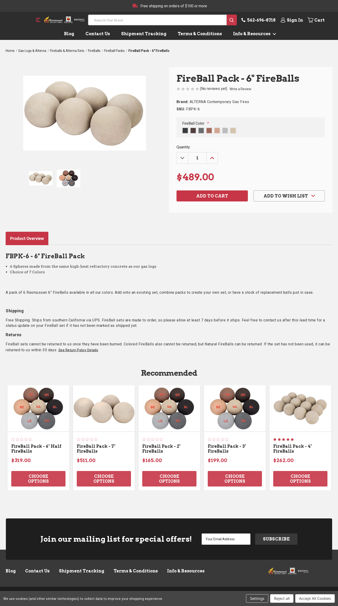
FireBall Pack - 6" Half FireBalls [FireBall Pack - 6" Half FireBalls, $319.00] (36, 449)
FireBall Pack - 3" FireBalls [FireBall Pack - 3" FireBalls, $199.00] (227, 449)
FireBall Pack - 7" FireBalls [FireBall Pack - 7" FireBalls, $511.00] (96, 449)
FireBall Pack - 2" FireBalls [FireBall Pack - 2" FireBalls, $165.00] (161, 449)
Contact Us (97, 33)
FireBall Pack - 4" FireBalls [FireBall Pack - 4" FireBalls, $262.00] (292, 449)
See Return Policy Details (78, 350)
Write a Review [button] (240, 89)
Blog (69, 33)
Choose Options (38, 479)
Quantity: (184, 147)
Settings (257, 598)
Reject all (282, 598)
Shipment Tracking (143, 33)
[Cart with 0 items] (319, 20)
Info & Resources (253, 33)
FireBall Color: (195, 123)
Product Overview (27, 238)
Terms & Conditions (200, 33)
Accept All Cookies (315, 598)
